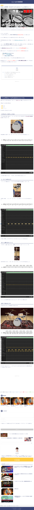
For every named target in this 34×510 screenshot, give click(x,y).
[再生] (1, 172)
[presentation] (7, 426)
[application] (17, 173)
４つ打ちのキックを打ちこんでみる (10, 73)
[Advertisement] (17, 88)
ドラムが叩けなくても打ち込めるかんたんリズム (12, 72)
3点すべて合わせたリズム (9, 77)
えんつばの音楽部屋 (17, 2)
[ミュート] (29, 172)
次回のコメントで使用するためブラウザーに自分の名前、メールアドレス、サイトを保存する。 (17, 423)
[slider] (16, 172)
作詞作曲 (2, 5)
